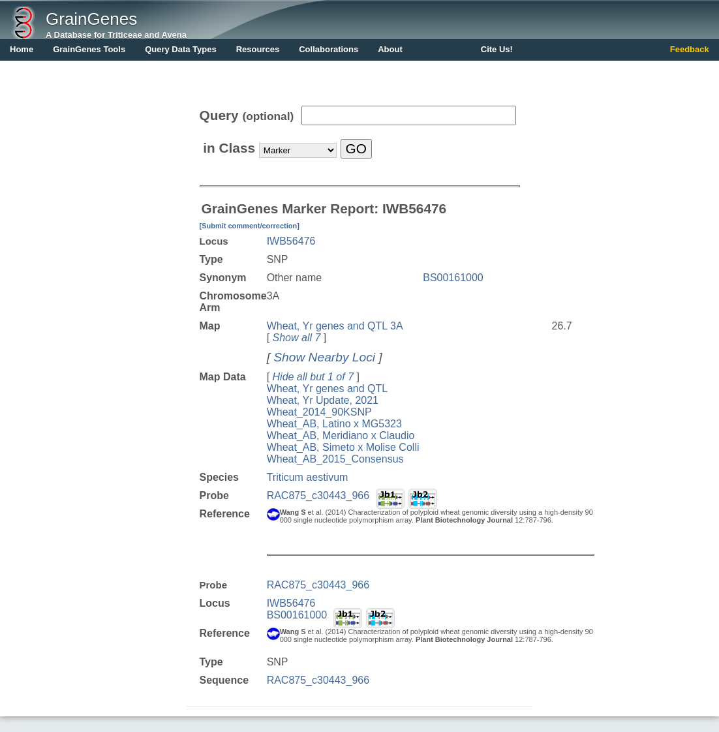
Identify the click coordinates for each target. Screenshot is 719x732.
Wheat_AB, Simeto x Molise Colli (343, 447)
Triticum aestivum (307, 477)
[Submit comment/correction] (249, 226)
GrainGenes (91, 19)
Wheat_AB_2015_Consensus (335, 459)
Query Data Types (181, 49)
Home (21, 49)
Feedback (689, 49)
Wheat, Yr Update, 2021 (322, 400)
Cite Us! (497, 49)
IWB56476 (291, 241)
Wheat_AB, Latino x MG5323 (334, 423)
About (390, 49)
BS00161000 (453, 277)
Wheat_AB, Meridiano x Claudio (341, 435)
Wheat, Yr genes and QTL (327, 388)
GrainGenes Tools (89, 49)
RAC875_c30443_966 (318, 495)
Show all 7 (297, 337)
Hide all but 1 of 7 (313, 376)
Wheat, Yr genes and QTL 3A (335, 325)
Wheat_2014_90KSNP (319, 412)
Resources (257, 49)
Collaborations (328, 49)
